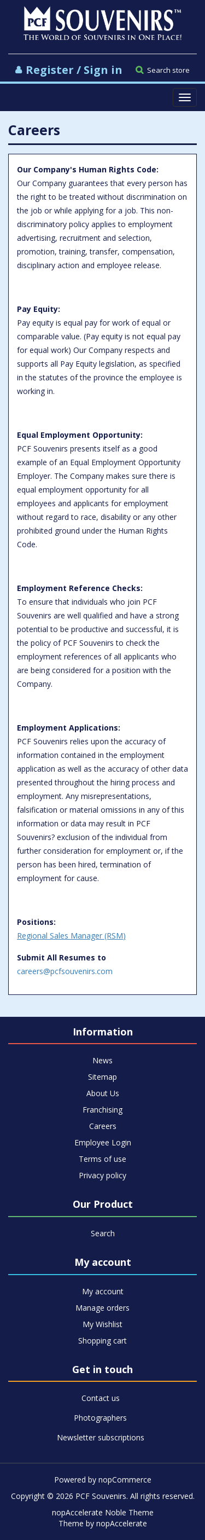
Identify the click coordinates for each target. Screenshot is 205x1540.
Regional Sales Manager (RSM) (71, 935)
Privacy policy (102, 1175)
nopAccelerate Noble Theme (103, 1512)
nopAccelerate (121, 1523)
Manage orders (102, 1307)
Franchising (102, 1109)
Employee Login (102, 1142)
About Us (102, 1093)
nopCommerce (124, 1479)
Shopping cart (102, 1340)
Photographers (100, 1417)
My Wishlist (102, 1324)
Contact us (100, 1398)
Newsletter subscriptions (100, 1437)
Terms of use (102, 1159)
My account (103, 1291)
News (102, 1060)
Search (103, 1233)
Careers (102, 1126)
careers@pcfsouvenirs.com (65, 971)
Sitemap (102, 1077)
